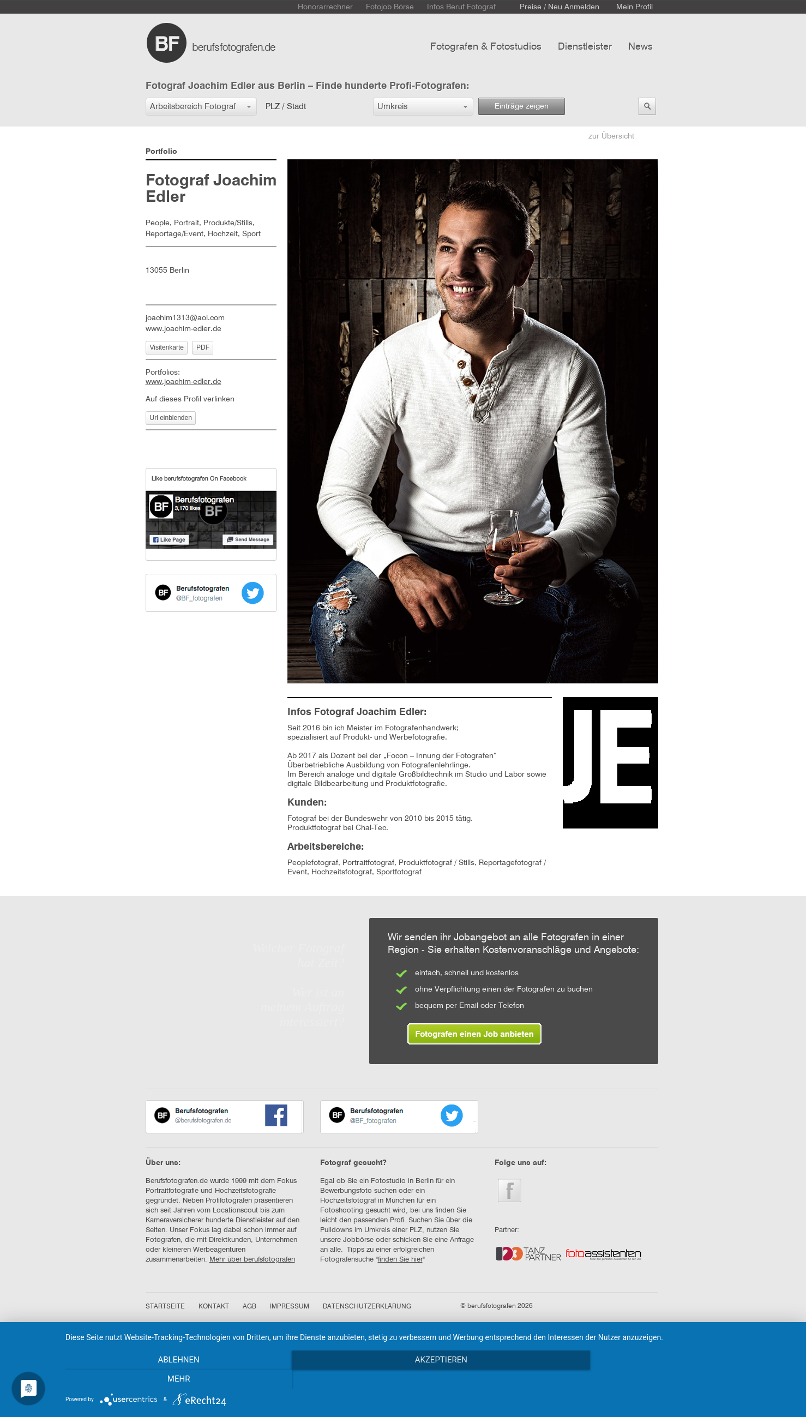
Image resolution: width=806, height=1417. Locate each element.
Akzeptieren (430, 1379)
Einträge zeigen (522, 106)
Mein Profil (634, 7)
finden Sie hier (400, 1259)
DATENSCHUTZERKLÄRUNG (367, 1307)
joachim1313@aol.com (185, 318)
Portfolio (161, 151)
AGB (249, 1307)
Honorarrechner (325, 7)
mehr (685, 1379)
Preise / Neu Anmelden (559, 7)
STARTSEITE (165, 1307)
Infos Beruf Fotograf (461, 7)
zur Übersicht (611, 136)
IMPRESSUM (289, 1307)
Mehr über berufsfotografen (252, 1259)
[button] (201, 107)
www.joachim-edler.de (183, 329)
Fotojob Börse (390, 7)
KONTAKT (214, 1307)
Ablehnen (175, 1379)
